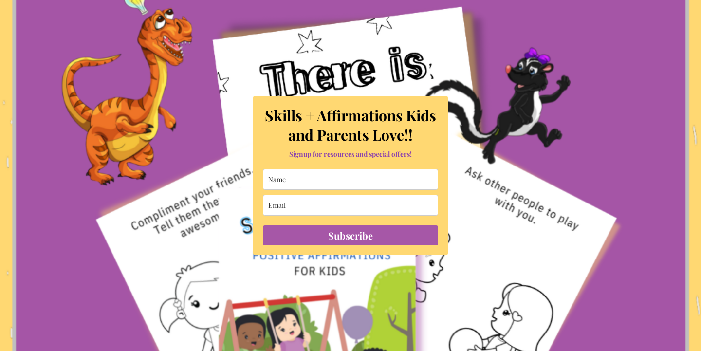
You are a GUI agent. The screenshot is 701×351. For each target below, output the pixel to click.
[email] (350, 205)
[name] (350, 179)
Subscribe (350, 235)
